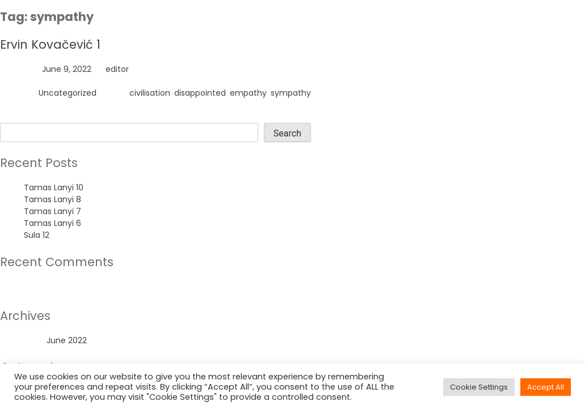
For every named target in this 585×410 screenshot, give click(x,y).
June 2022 (67, 340)
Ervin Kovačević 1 (50, 44)
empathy (248, 93)
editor (117, 69)
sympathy (291, 93)
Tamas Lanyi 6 (52, 223)
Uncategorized (67, 93)
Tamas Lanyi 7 (52, 211)
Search (14, 116)
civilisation (149, 93)
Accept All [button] (545, 387)
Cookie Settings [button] (479, 387)
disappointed (200, 93)
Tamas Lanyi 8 (52, 199)
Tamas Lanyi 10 (53, 187)
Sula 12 (36, 235)
